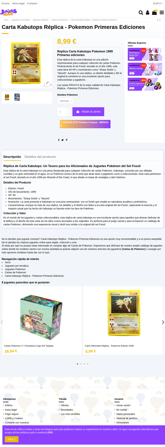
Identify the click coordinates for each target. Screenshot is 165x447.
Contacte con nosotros (17, 423)
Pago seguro (12, 414)
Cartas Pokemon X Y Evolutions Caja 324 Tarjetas (28, 346)
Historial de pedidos (127, 418)
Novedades (67, 410)
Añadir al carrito (88, 112)
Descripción (12, 157)
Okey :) (12, 439)
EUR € (158, 3)
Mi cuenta (121, 410)
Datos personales (125, 414)
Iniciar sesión (123, 405)
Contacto (32, 3)
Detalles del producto (40, 157)
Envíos (6, 3)
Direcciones (122, 423)
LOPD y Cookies (14, 418)
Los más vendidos (70, 414)
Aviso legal (18, 3)
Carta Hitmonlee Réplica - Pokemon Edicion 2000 (109, 346)
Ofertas (65, 405)
